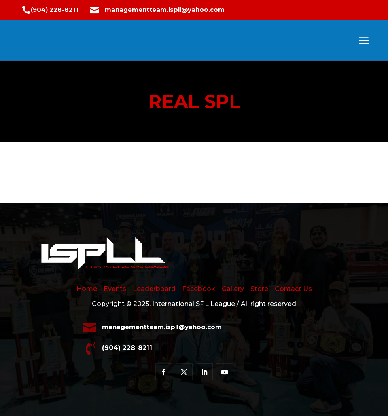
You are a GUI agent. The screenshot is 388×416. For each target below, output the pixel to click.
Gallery (233, 289)
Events (115, 289)
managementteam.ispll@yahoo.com (165, 9)
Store (259, 289)
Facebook (198, 289)
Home (90, 289)
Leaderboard (154, 289)
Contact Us (293, 289)
